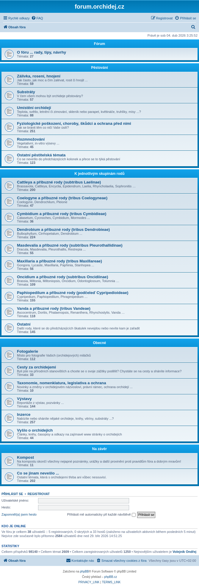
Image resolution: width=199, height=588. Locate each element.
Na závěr (99, 449)
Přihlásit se (12, 494)
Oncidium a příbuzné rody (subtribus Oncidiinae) (62, 277)
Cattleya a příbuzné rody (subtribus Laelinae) (59, 182)
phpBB (84, 571)
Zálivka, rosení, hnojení (38, 76)
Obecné (99, 343)
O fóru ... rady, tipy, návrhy (41, 52)
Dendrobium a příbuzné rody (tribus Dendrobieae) (63, 229)
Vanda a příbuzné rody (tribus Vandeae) (53, 308)
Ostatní (23, 324)
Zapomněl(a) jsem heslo (19, 514)
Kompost (25, 457)
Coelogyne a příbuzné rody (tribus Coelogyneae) (62, 198)
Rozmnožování (31, 139)
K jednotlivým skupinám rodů (99, 174)
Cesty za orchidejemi (36, 367)
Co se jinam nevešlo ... (38, 473)
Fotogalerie (27, 351)
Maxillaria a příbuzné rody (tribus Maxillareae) (59, 261)
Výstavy (24, 398)
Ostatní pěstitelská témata (41, 155)
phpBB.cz (110, 576)
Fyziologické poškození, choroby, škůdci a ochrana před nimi (74, 123)
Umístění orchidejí (34, 107)
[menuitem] (37, 18)
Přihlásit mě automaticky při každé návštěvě (101, 515)
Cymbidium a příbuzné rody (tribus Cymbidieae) (61, 213)
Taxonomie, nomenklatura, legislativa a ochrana (61, 383)
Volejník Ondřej (184, 551)
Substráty (26, 92)
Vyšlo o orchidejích (35, 430)
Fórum (99, 44)
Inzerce (23, 414)
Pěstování (99, 68)
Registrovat (39, 494)
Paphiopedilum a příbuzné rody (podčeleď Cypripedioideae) (72, 292)
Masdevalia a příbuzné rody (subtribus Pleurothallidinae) (70, 245)
